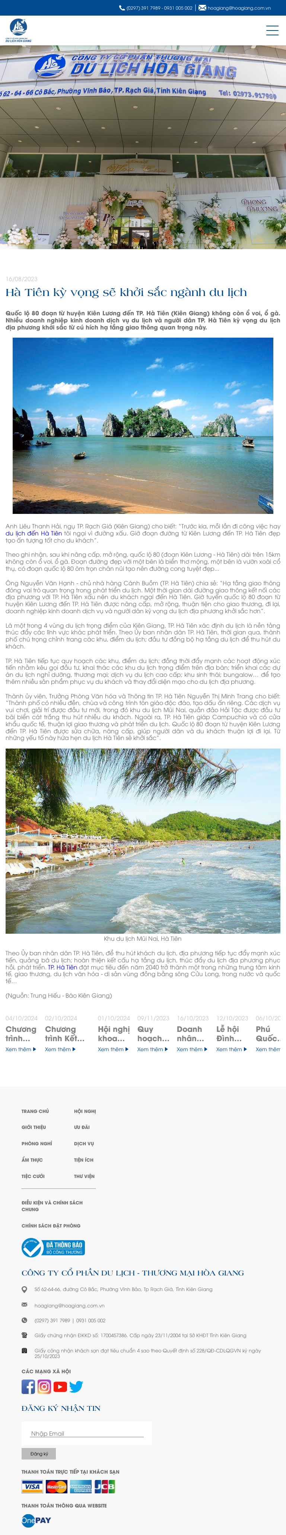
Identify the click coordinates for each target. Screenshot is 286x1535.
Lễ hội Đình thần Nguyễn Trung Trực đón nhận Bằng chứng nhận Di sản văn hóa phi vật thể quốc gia (231, 1033)
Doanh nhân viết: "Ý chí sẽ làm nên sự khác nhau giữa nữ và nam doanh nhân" (193, 1033)
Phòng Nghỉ (37, 1143)
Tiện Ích (83, 1159)
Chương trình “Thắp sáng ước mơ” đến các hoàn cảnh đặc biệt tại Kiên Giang (22, 1033)
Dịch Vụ (84, 1143)
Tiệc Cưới (33, 1176)
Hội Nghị (85, 1111)
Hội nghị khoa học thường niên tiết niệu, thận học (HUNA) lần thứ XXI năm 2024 (114, 1033)
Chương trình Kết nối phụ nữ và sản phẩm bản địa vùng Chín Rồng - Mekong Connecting (67, 1033)
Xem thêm (21, 1049)
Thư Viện (84, 1176)
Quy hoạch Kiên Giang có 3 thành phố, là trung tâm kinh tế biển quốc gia (150, 1033)
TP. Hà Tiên (62, 967)
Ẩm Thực (32, 1159)
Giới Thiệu (34, 1127)
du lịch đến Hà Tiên (34, 533)
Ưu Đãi (82, 1127)
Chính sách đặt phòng (51, 1225)
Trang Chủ (35, 1111)
